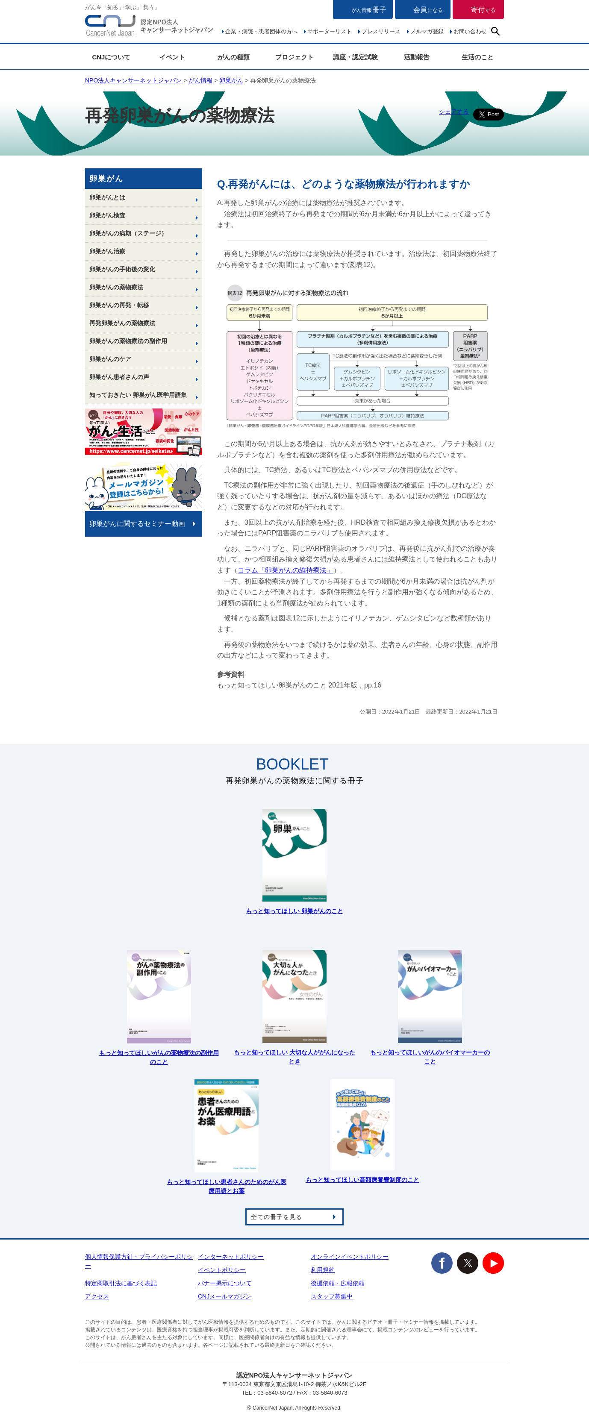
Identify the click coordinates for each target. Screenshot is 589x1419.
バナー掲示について (225, 1283)
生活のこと (478, 57)
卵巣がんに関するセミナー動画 (137, 523)
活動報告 (417, 57)
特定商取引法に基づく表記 (121, 1283)
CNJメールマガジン (224, 1296)
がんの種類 (234, 57)
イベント (172, 57)
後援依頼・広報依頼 (338, 1283)
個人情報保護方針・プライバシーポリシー (139, 1261)
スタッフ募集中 (332, 1296)
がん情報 (200, 80)
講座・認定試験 (355, 57)
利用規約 (323, 1269)
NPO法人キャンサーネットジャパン (149, 28)
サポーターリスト (329, 31)
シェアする (454, 111)
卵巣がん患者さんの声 (119, 376)
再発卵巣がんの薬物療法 (122, 323)
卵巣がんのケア (110, 358)
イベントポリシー (222, 1269)
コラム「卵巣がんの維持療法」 (285, 570)
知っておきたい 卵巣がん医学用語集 (138, 394)
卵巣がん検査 (107, 215)
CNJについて (111, 57)
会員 (428, 9)
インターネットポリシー (231, 1256)
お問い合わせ (470, 31)
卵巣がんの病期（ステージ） (128, 233)
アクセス (97, 1296)
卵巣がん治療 (107, 251)
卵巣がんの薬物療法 (116, 287)
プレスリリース (381, 31)
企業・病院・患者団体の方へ (261, 31)
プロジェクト (294, 57)
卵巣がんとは (107, 197)
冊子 (368, 9)
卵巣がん (231, 80)
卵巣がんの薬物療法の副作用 (128, 341)
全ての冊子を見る (276, 1216)
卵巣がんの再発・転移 (119, 305)
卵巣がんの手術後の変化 (122, 269)
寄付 (483, 9)
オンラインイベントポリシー (350, 1256)
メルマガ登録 (427, 31)
